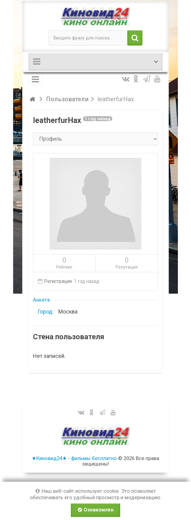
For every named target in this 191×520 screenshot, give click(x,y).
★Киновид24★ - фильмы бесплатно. (75, 458)
